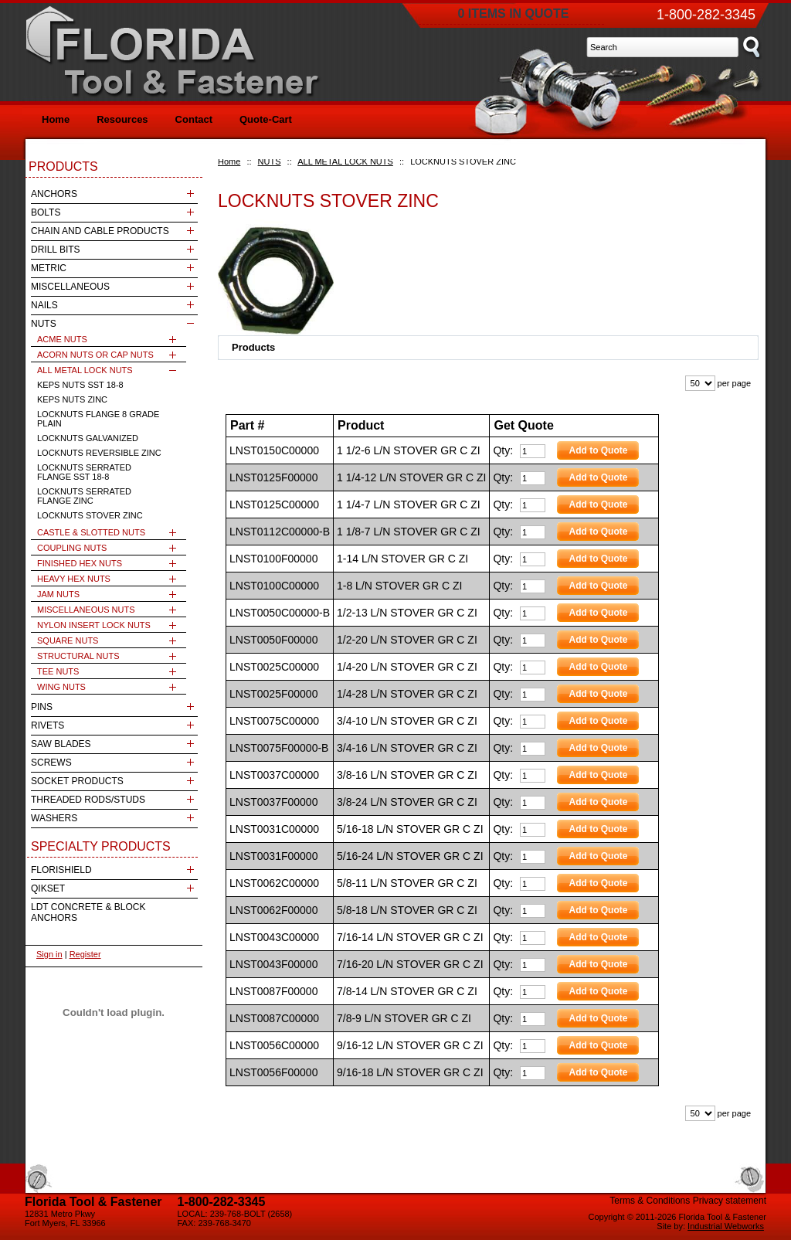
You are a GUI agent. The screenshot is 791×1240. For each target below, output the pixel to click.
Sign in (49, 954)
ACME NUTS (62, 339)
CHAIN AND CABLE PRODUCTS (100, 231)
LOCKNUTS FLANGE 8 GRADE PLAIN (98, 418)
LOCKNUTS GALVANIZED (87, 438)
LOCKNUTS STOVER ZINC (90, 515)
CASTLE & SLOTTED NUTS (91, 532)
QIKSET (48, 888)
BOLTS (45, 212)
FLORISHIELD (61, 870)
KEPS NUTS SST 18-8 (80, 384)
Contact (193, 119)
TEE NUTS (58, 671)
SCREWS (51, 762)
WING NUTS (61, 686)
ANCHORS (54, 194)
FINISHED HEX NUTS (79, 563)
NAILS (44, 305)
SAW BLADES (61, 744)
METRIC (48, 268)
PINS (42, 707)
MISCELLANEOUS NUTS (86, 609)
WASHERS (54, 818)
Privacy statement (729, 1200)
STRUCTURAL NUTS (78, 656)
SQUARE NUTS (67, 640)
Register (85, 954)
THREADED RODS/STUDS (88, 799)
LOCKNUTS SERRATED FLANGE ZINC (84, 496)
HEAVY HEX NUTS (73, 578)
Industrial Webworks (725, 1226)
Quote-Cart (265, 119)
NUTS (269, 161)
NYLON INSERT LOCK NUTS (94, 625)
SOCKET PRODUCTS (77, 781)
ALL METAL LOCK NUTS (345, 161)
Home (229, 161)
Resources (122, 119)
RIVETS (47, 725)
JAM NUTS (58, 594)
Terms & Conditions (649, 1200)
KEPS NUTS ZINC (72, 399)
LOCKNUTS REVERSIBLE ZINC (99, 452)
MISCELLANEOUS (70, 286)
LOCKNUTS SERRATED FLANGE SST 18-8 (84, 472)
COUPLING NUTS (72, 547)
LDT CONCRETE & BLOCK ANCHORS (88, 912)
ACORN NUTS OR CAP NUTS (95, 354)
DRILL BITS (55, 249)
